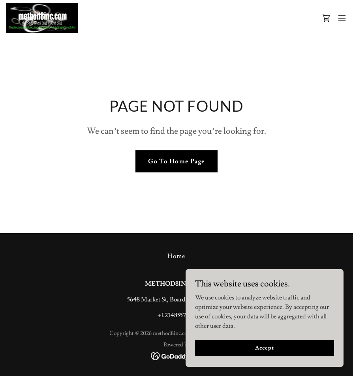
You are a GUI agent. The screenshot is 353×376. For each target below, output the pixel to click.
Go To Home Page (176, 161)
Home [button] (176, 256)
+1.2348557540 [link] (177, 315)
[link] (42, 18)
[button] (342, 18)
